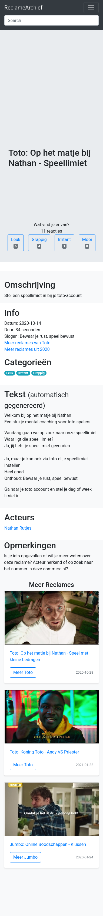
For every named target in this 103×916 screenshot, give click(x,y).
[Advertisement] (51, 93)
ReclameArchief (23, 7)
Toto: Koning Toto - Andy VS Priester (44, 752)
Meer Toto (23, 672)
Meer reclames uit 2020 (27, 349)
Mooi (87, 243)
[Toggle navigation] (91, 7)
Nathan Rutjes (17, 528)
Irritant (64, 243)
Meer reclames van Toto (27, 342)
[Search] (51, 20)
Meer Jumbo (25, 857)
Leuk (15, 243)
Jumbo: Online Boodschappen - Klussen (48, 844)
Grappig (39, 243)
